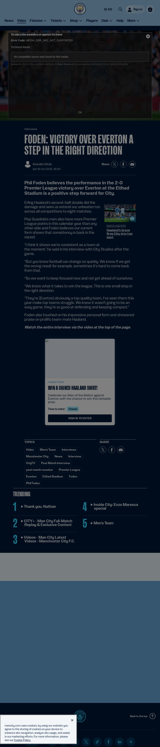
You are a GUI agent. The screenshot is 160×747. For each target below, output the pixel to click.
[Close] (72, 720)
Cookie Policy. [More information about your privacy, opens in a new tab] (22, 740)
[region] (38, 729)
